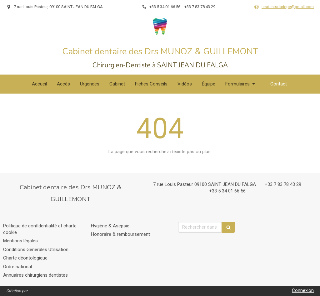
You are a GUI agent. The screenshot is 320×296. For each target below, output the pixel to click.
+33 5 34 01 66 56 (227, 191)
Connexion (303, 290)
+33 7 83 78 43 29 (283, 184)
